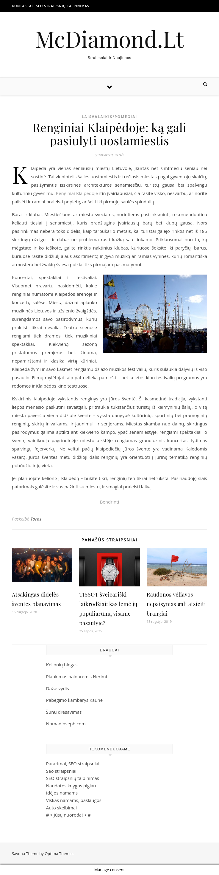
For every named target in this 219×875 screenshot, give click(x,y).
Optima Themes (59, 853)
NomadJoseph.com (66, 724)
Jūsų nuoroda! (68, 815)
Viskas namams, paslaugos (73, 800)
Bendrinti (109, 502)
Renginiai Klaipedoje (77, 193)
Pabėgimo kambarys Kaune (74, 700)
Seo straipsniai (61, 771)
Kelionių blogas (62, 665)
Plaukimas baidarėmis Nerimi (76, 676)
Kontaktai (22, 6)
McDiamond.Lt (109, 38)
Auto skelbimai (61, 808)
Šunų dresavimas (64, 712)
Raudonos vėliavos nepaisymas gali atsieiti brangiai (176, 604)
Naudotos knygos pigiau (71, 786)
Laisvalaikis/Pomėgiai (109, 116)
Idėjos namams (62, 793)
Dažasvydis (57, 688)
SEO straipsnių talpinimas (62, 6)
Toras (35, 519)
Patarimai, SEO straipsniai (72, 763)
